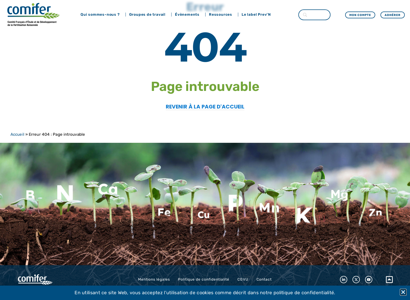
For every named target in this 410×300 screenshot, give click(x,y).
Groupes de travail (148, 14)
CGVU (242, 279)
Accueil (17, 134)
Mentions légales (154, 279)
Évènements (188, 14)
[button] (403, 292)
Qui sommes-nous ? (101, 14)
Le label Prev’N (258, 14)
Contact (264, 279)
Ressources (222, 14)
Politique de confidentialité (203, 279)
